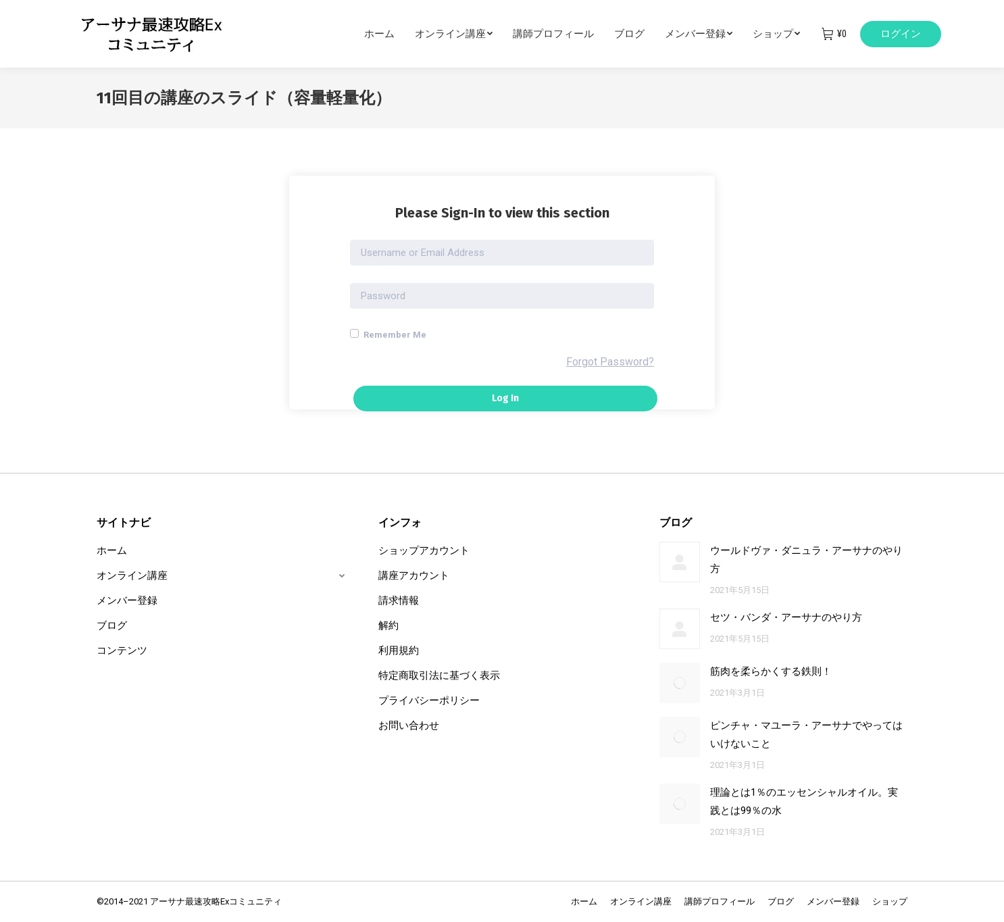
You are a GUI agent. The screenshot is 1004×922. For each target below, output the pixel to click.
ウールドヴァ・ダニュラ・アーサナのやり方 (806, 559)
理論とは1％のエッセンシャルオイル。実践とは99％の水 (804, 801)
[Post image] (679, 562)
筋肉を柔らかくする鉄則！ (771, 671)
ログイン (900, 34)
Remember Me (388, 334)
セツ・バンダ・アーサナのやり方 (786, 617)
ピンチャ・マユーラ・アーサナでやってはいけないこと (806, 734)
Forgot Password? (610, 361)
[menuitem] (389, 34)
